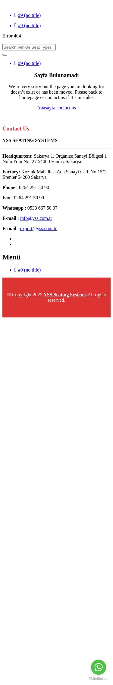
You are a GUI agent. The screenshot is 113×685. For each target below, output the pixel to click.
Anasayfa (46, 107)
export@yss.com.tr (38, 228)
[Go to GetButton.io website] (98, 679)
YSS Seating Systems (64, 294)
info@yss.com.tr (36, 218)
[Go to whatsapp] (98, 667)
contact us (66, 107)
